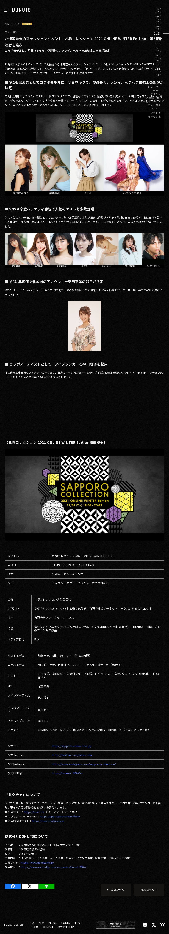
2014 (158, 58)
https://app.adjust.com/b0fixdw (60, 816)
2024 (158, 22)
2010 (158, 71)
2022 (158, 29)
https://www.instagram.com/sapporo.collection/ (84, 764)
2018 (158, 44)
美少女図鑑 (154, 105)
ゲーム (157, 90)
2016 (158, 51)
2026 (158, 15)
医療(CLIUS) (153, 97)
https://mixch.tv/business (48, 821)
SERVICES (65, 922)
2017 (158, 48)
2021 (157, 33)
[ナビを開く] (6, 10)
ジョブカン (154, 86)
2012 (158, 64)
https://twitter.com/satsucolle (72, 755)
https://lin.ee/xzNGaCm (67, 773)
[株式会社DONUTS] (21, 10)
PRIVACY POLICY (65, 926)
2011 (158, 68)
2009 (158, 75)
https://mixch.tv (34, 812)
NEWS (158, 12)
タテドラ (156, 112)
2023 (158, 25)
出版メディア (153, 101)
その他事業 (154, 116)
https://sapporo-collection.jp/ (71, 746)
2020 (158, 37)
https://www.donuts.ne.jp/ (37, 862)
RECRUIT (35, 926)
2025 (158, 19)
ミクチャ (156, 94)
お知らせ (156, 82)
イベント (156, 108)
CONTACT (48, 926)
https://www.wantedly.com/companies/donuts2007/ (53, 867)
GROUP (77, 922)
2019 (158, 41)
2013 (158, 61)
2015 (158, 54)
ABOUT (52, 922)
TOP (159, 8)
